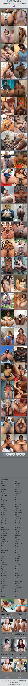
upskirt (17, 583)
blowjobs (4, 510)
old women (18, 512)
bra (2, 516)
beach (3, 493)
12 (17, 454)
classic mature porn (6, 525)
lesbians (17, 483)
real (16, 541)
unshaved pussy (20, 581)
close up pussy (5, 529)
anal (2, 483)
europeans (4, 550)
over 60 (17, 525)
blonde (3, 508)
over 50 (17, 523)
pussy (17, 539)
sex (16, 550)
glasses (3, 566)
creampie (4, 533)
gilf (2, 562)
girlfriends (4, 564)
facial (3, 552)
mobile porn (18, 491)
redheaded (18, 543)
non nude (18, 504)
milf (16, 489)
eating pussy (5, 543)
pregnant (18, 535)
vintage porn (19, 587)
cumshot (4, 535)
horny (3, 581)
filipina (3, 558)
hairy (3, 573)
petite (17, 533)
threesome (18, 575)
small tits (18, 564)
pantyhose (18, 531)
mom (17, 495)
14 (23, 454)
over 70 (17, 527)
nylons (17, 508)
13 (20, 454)
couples (3, 531)
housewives (4, 585)
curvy (3, 539)
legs (16, 481)
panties (17, 529)
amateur (3, 481)
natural (17, 500)
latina (3, 596)
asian (3, 485)
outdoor (17, 516)
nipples (17, 502)
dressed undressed (6, 541)
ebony (3, 546)
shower (17, 556)
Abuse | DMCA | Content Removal (10, 680)
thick (16, 573)
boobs (3, 512)
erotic (3, 548)
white (17, 592)
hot (2, 583)
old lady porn (19, 510)
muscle (17, 497)
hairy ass (4, 575)
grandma (4, 569)
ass (2, 487)
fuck (2, 560)
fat (2, 554)
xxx (16, 596)
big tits (3, 502)
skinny (17, 560)
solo (16, 566)
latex (3, 594)
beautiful (4, 495)
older (17, 514)
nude (17, 506)
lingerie (17, 485)
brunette (3, 518)
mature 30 (18, 518)
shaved (17, 554)
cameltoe (4, 520)
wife (16, 594)
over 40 (17, 520)
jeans (3, 592)
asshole (3, 489)
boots (3, 514)
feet (2, 556)
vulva (17, 589)
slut (16, 562)
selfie (17, 548)
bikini (3, 504)
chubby (3, 523)
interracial (4, 589)
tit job (17, 577)
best (2, 497)
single (17, 558)
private (17, 537)
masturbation (19, 487)
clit (2, 527)
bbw (2, 491)
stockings (18, 569)
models (17, 493)
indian (3, 587)
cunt (2, 537)
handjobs (4, 577)
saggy (17, 546)
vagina (17, 585)
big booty (4, 500)
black (3, 506)
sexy (16, 552)
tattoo (17, 571)
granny (3, 571)
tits (16, 579)
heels (3, 579)
